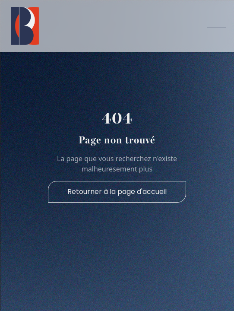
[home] (23, 26)
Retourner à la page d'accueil (117, 192)
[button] (212, 26)
